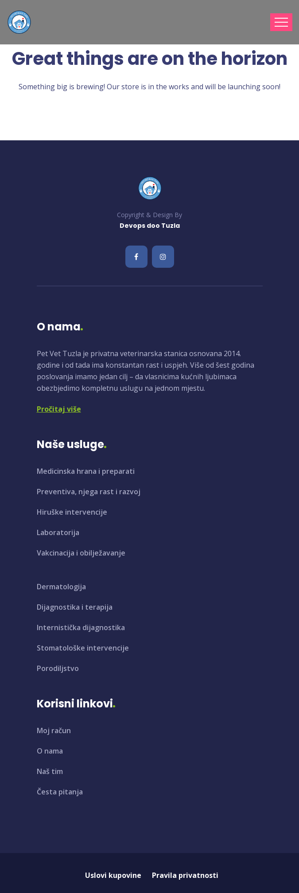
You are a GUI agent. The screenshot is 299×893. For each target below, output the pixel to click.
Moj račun (54, 730)
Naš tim (50, 771)
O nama (50, 751)
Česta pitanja (60, 792)
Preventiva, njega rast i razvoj (88, 491)
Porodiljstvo (58, 668)
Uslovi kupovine (113, 875)
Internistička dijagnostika (81, 627)
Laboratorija (58, 532)
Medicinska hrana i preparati (86, 471)
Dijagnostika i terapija (75, 607)
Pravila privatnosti (185, 875)
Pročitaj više (59, 409)
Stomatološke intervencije (83, 648)
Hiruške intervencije (72, 512)
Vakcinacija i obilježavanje (81, 553)
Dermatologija (61, 586)
